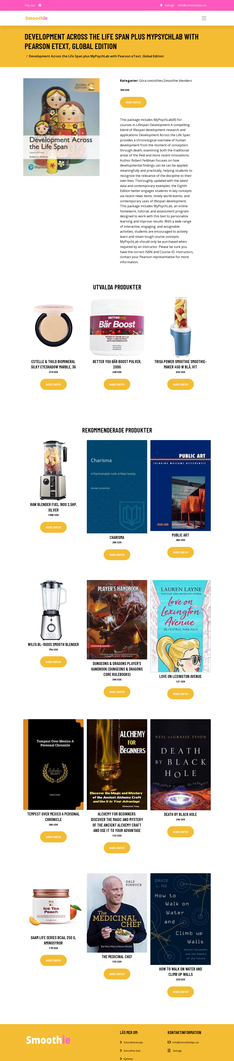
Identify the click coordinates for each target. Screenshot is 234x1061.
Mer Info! (133, 102)
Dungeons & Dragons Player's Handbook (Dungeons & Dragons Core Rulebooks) (117, 669)
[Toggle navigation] (204, 18)
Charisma (117, 537)
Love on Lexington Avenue (180, 676)
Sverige (169, 5)
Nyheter (128, 1059)
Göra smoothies (151, 80)
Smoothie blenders (178, 80)
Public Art (180, 534)
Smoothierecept (133, 1042)
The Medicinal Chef (117, 956)
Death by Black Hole (180, 814)
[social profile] (40, 5)
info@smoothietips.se (192, 5)
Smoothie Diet (132, 1050)
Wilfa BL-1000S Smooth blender (53, 644)
